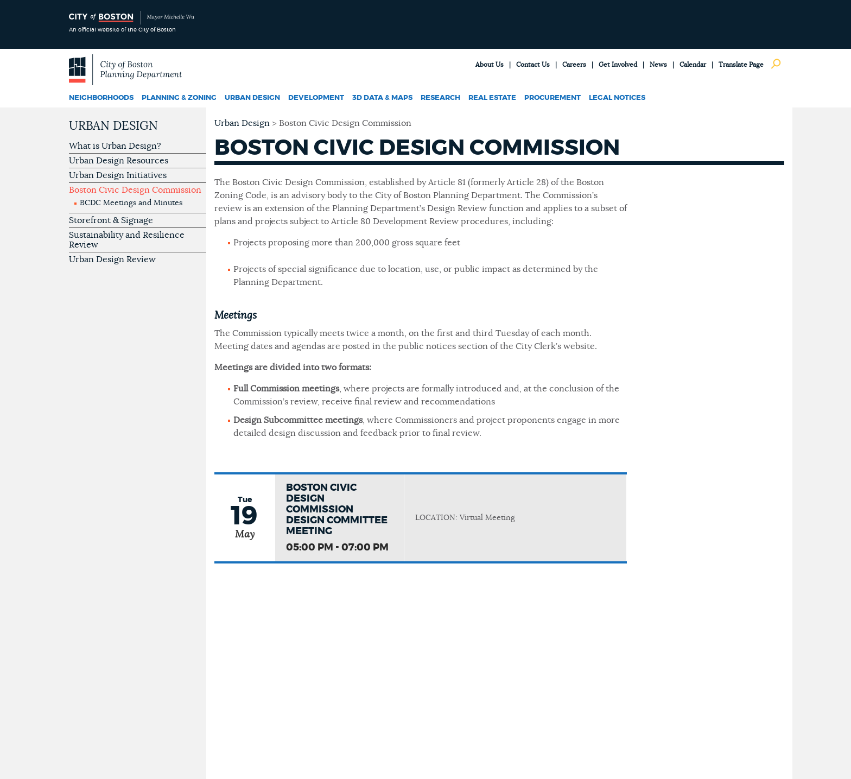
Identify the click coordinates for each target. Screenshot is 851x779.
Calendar (692, 64)
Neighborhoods (101, 98)
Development (316, 98)
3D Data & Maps (382, 98)
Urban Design (252, 98)
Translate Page (741, 64)
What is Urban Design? (115, 146)
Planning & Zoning (179, 98)
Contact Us (533, 64)
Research (440, 98)
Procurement (552, 98)
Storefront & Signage (111, 220)
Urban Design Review (112, 259)
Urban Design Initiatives (118, 175)
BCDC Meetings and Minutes (131, 203)
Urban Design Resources (118, 160)
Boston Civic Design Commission (135, 190)
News (658, 64)
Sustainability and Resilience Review (127, 240)
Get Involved (618, 64)
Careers (574, 64)
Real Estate (492, 98)
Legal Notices (617, 98)
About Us (489, 64)
